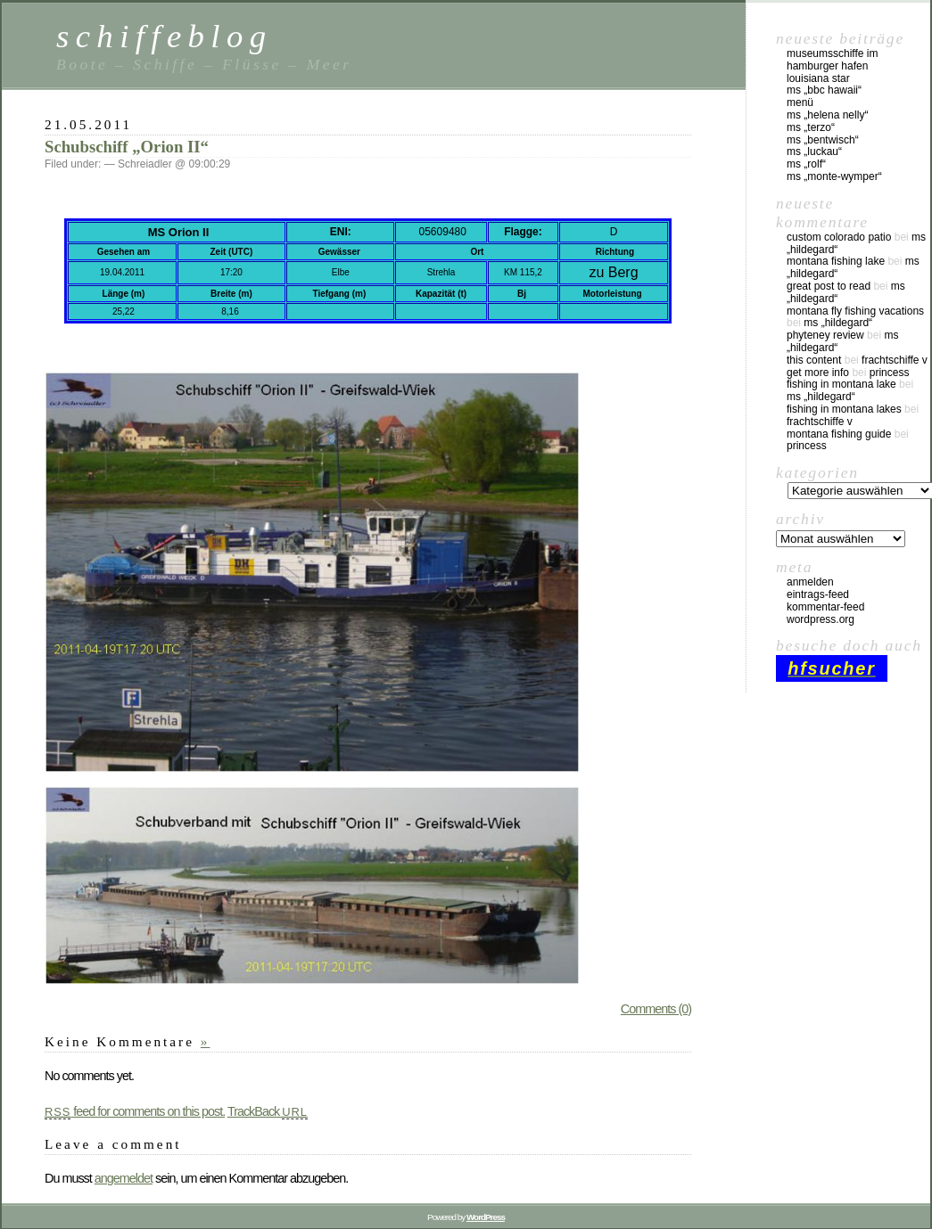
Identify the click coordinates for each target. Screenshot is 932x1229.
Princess (890, 372)
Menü (800, 102)
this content (814, 360)
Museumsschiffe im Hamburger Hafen (832, 59)
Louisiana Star (818, 78)
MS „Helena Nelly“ (827, 115)
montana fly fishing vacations (855, 311)
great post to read (828, 286)
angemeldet (124, 1178)
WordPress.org (820, 619)
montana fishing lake (836, 261)
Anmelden (810, 582)
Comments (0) (656, 1009)
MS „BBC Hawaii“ (824, 90)
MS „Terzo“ (811, 127)
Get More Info (818, 372)
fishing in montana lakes (844, 409)
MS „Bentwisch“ (823, 140)
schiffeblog (164, 36)
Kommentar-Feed (825, 607)
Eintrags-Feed (818, 594)
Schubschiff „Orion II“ (127, 146)
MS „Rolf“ (806, 164)
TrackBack (267, 1111)
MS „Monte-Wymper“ (834, 176)
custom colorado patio (839, 237)
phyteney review (825, 335)
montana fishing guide (839, 434)
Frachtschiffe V (895, 360)
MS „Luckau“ (814, 151)
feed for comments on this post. (135, 1111)
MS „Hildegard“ (838, 322)
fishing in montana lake (841, 384)
